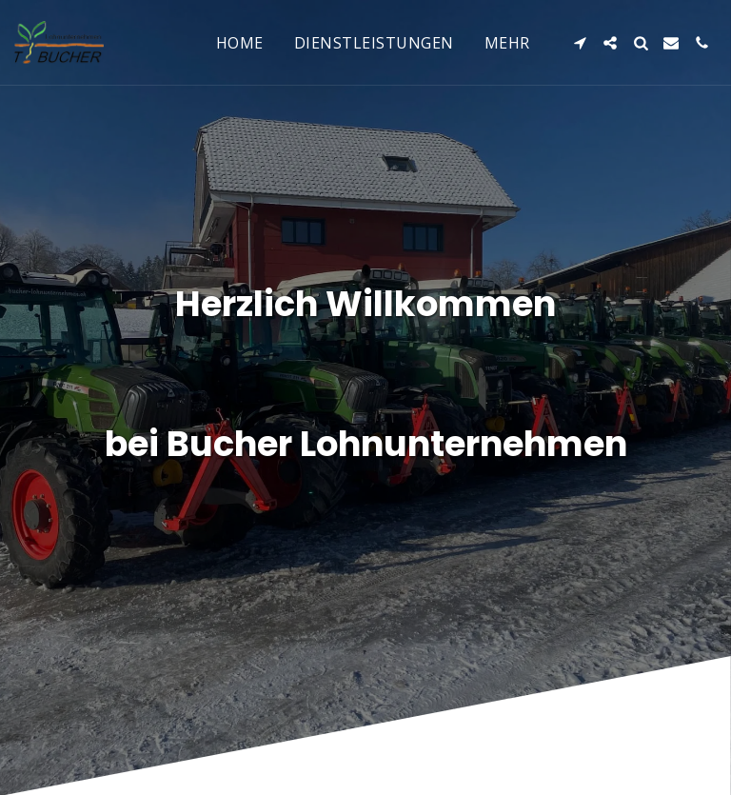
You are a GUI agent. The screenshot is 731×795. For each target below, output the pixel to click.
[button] (579, 42)
